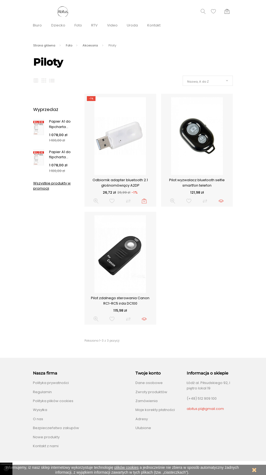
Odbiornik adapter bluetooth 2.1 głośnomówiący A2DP (120, 182)
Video (112, 25)
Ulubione (143, 427)
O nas (38, 419)
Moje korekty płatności (155, 409)
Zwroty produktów (151, 392)
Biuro (37, 25)
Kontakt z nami (46, 446)
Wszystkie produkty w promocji (52, 186)
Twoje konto (148, 373)
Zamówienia (146, 400)
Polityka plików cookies (53, 400)
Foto (78, 25)
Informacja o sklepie (207, 373)
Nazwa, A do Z (198, 81)
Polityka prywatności (51, 382)
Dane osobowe (149, 382)
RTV (94, 25)
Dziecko (58, 25)
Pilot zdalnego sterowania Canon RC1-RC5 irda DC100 (120, 300)
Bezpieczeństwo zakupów (56, 427)
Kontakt (154, 25)
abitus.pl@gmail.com (205, 408)
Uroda (132, 25)
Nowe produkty (46, 437)
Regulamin (42, 392)
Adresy (141, 419)
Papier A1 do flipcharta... (60, 124)
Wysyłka (40, 409)
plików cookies (126, 467)
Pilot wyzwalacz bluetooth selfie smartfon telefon (197, 182)
